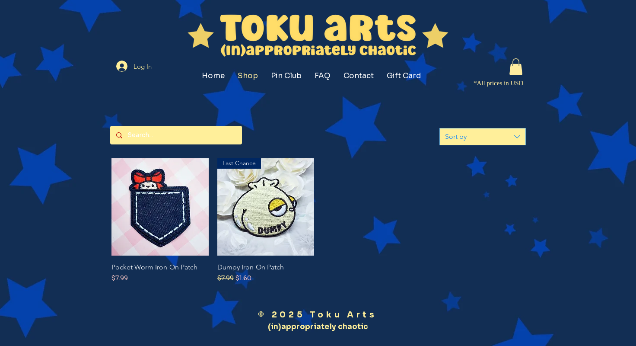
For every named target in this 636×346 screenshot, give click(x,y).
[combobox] (482, 136)
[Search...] (175, 135)
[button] (516, 66)
